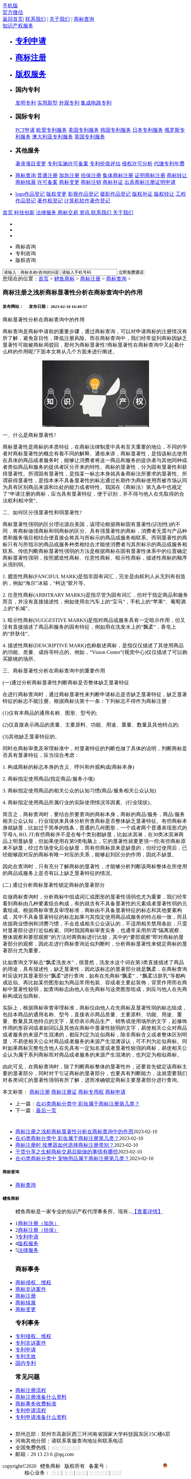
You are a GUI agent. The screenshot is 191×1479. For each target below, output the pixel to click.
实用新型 (47, 103)
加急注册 (69, 175)
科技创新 (99, 1472)
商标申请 (115, 1092)
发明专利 (25, 103)
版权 (81, 1472)
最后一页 (46, 1110)
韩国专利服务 (115, 130)
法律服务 (28, 1250)
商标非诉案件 (30, 1289)
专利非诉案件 (30, 1343)
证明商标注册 (150, 175)
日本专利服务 (147, 130)
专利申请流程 (30, 1410)
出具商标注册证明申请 (150, 182)
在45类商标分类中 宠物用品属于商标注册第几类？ (72, 1158)
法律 (117, 1472)
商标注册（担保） (38, 1230)
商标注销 (91, 182)
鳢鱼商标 (64, 278)
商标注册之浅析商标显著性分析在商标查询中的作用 (74, 1131)
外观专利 (69, 103)
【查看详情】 (147, 1211)
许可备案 (47, 182)
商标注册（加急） (38, 1223)
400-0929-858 (65, 1447)
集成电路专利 (96, 103)
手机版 (10, 5)
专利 (69, 1472)
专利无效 (25, 1356)
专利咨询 (25, 253)
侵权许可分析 (137, 163)
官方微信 (13, 12)
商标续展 (25, 182)
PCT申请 (25, 130)
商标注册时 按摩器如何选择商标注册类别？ (64, 1145)
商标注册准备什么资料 (41, 1397)
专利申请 (28, 1236)
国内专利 (25, 1363)
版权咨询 (25, 260)
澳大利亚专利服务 (52, 136)
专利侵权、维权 (33, 1336)
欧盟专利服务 (51, 130)
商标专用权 (91, 1092)
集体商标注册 (118, 175)
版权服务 (28, 1243)
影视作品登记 (83, 194)
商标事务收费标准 (35, 1403)
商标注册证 (64, 1092)
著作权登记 (50, 200)
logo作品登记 (30, 194)
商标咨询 (25, 246)
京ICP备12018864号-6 (135, 1466)
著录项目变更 (30, 163)
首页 (43, 278)
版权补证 (142, 194)
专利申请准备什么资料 (41, 1417)
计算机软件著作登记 (87, 200)
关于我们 (59, 19)
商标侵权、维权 (33, 1282)
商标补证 (113, 182)
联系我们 (35, 19)
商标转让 (177, 175)
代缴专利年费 (169, 163)
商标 (56, 1472)
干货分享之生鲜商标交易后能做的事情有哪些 (66, 1151)
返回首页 (13, 19)
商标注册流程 (30, 1390)
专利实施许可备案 (67, 163)
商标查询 (84, 19)
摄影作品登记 (115, 194)
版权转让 (164, 194)
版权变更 (56, 194)
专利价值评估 (105, 163)
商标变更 (69, 182)
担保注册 (91, 175)
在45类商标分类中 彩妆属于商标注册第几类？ (88, 1103)
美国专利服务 (83, 130)
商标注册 (90, 278)
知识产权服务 (18, 25)
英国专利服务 (89, 136)
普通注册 (47, 175)
